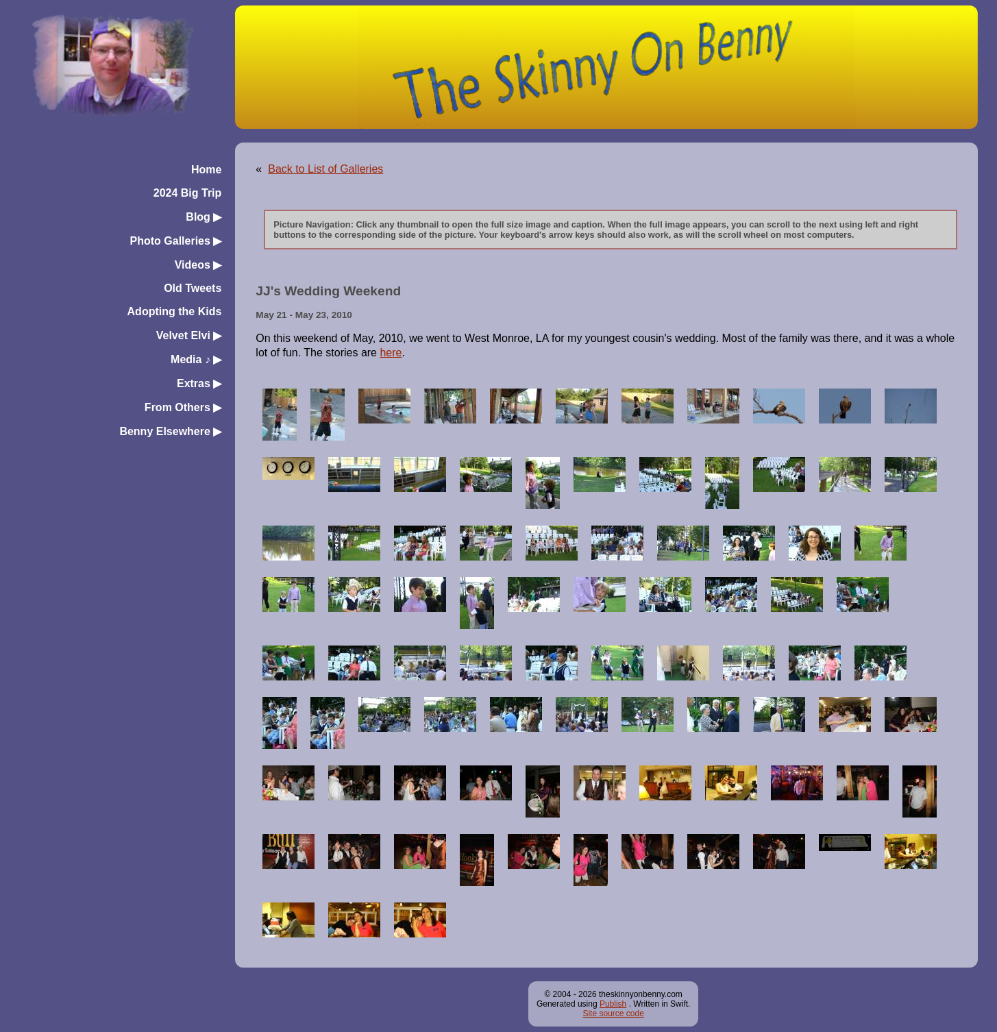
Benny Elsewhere (170, 431)
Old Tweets (192, 288)
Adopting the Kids (174, 311)
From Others (183, 407)
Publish (613, 1004)
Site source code (612, 1013)
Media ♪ (196, 359)
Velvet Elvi (189, 335)
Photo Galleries (176, 241)
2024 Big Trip (187, 193)
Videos (198, 265)
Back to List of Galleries (325, 169)
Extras (199, 383)
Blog (203, 217)
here (391, 352)
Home (206, 169)
